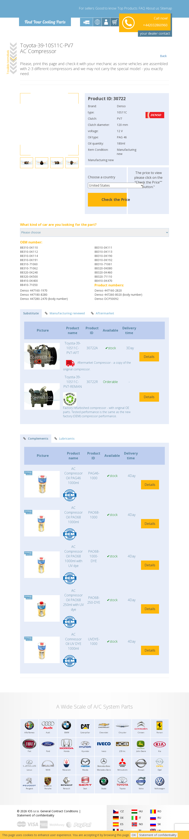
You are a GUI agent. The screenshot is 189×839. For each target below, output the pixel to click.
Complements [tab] (35, 438)
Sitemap (166, 8)
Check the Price (116, 199)
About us (152, 8)
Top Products (127, 8)
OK (134, 835)
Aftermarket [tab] (102, 313)
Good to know (105, 8)
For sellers (86, 8)
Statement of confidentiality (35, 815)
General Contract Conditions (59, 811)
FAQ (142, 8)
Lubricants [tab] (64, 438)
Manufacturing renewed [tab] (65, 313)
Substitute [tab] (31, 313)
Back (163, 50)
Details (149, 356)
